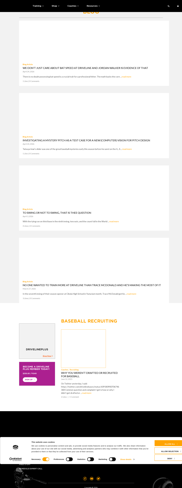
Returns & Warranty (106, 438)
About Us (24, 446)
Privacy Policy (103, 442)
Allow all (160, 468)
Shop (56, 6)
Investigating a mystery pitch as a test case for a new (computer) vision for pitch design (86, 140)
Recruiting (117, 339)
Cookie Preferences (106, 446)
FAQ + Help (100, 429)
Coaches (73, 6)
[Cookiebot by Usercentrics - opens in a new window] (15, 483)
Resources (93, 6)
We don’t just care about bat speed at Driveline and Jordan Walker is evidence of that (85, 68)
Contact (99, 434)
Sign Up (29, 380)
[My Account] (178, 6)
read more (126, 76)
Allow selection (160, 475)
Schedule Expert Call (30, 455)
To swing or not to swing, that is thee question (57, 212)
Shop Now (48, 356)
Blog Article (28, 64)
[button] (168, 6)
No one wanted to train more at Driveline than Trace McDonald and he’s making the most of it (92, 285)
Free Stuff (24, 450)
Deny (160, 482)
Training (38, 6)
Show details (125, 483)
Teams (22, 438)
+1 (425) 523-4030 (148, 436)
